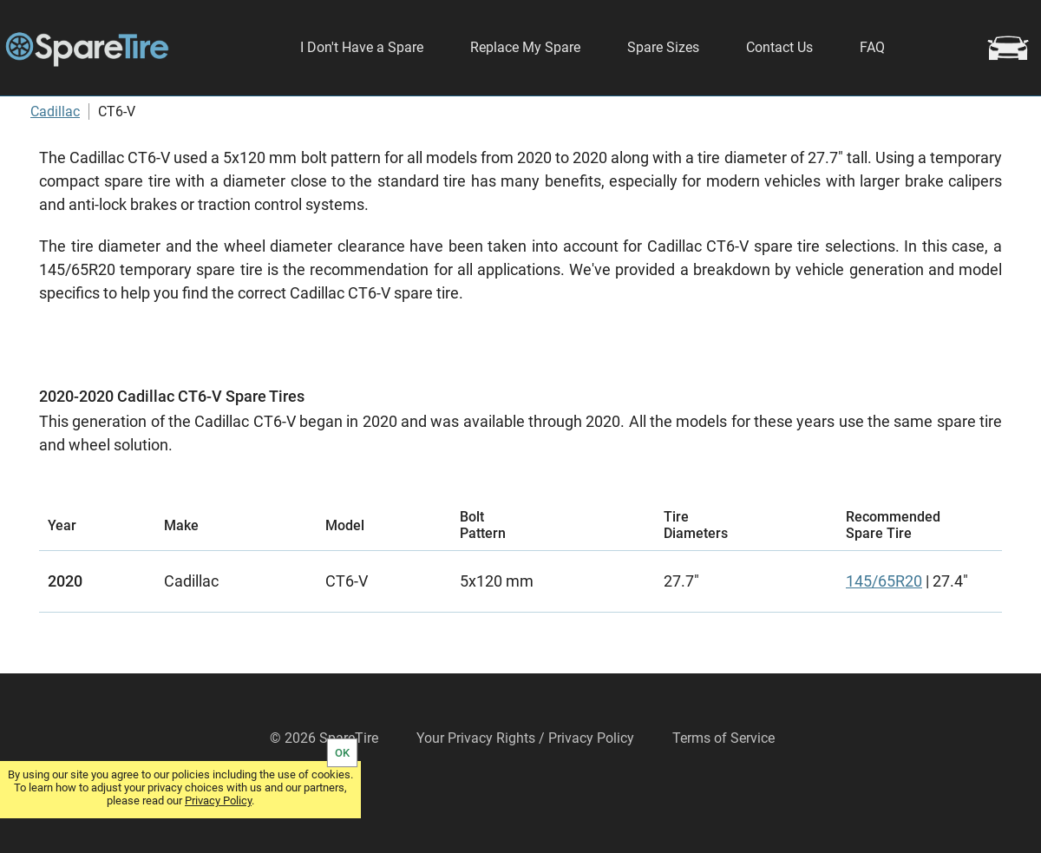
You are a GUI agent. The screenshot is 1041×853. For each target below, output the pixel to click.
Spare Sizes (663, 47)
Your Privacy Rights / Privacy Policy (525, 788)
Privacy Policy (218, 800)
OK (342, 752)
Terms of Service (723, 788)
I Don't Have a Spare (361, 47)
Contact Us (779, 47)
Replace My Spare (525, 47)
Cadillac (55, 162)
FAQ (872, 47)
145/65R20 (884, 631)
